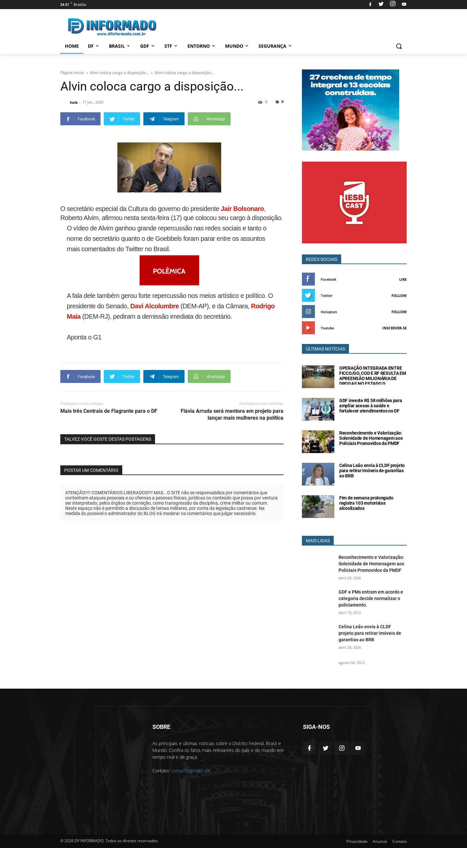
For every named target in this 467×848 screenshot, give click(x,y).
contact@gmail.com (190, 771)
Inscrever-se (394, 328)
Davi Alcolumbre (154, 306)
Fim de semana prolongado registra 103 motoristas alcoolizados (366, 503)
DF (94, 46)
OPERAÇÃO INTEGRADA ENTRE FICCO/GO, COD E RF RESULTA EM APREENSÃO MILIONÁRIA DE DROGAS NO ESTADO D (372, 375)
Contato (399, 841)
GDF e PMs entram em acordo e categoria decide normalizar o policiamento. (371, 598)
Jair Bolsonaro (241, 208)
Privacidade (356, 841)
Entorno (201, 46)
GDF (147, 46)
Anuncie (380, 841)
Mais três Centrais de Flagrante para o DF (108, 411)
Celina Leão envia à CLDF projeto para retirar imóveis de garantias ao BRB (372, 470)
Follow (399, 295)
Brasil (120, 46)
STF (171, 46)
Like (403, 279)
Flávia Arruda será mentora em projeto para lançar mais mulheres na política (232, 414)
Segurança (275, 46)
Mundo (237, 46)
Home (72, 46)
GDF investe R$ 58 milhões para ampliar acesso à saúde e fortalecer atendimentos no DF (370, 405)
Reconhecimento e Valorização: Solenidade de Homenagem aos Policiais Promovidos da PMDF (370, 438)
